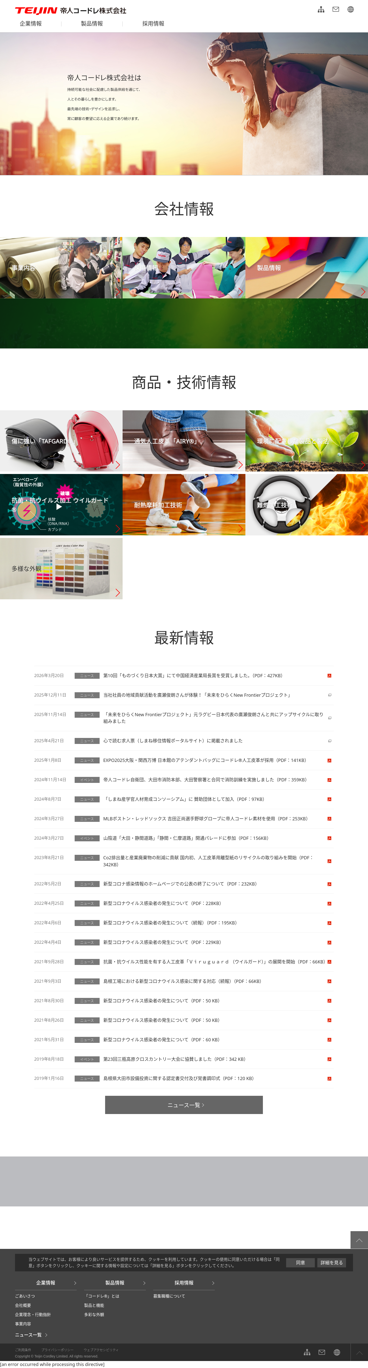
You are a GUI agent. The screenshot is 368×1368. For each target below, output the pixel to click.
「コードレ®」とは (101, 1296)
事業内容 (23, 1324)
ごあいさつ (25, 1296)
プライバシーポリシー (57, 1350)
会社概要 (23, 1305)
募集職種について (169, 1296)
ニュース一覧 (28, 1335)
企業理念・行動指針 (33, 1314)
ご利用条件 (23, 1350)
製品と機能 (94, 1305)
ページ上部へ (359, 1352)
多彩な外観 (94, 1314)
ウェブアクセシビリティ (101, 1350)
